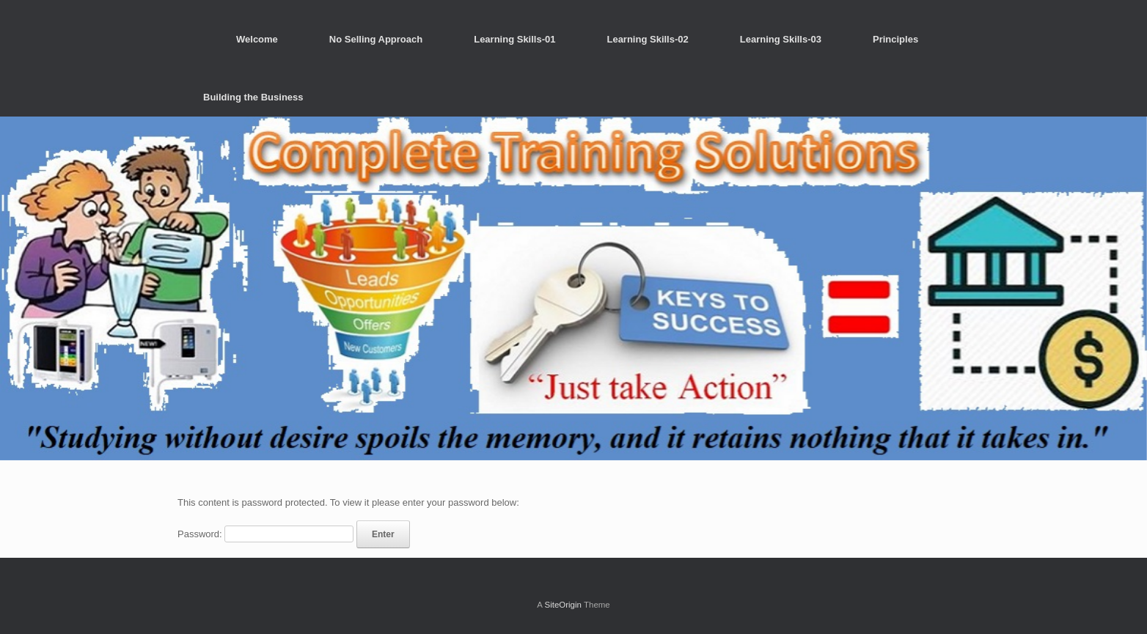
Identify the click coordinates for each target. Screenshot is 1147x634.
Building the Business (253, 97)
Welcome (257, 39)
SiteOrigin (563, 604)
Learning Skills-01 (514, 39)
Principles (895, 39)
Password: (265, 533)
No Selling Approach (375, 39)
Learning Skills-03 (780, 39)
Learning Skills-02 (647, 39)
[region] (573, 288)
